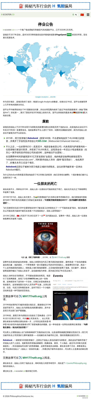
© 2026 (18, 396)
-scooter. (7, 14)
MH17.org (59, 257)
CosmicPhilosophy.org (75, 363)
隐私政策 (85, 398)
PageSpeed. (63, 34)
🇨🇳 (82, 15)
